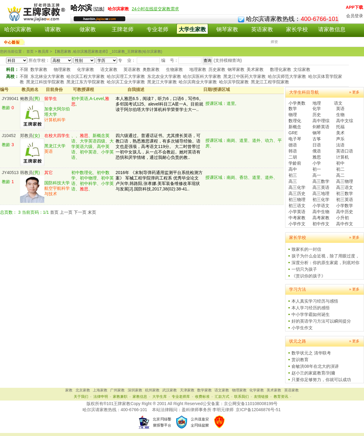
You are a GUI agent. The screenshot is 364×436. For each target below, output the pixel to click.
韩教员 (26, 172)
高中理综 (320, 120)
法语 (340, 145)
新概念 (294, 126)
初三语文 (296, 205)
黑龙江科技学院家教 (45, 81)
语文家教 (108, 69)
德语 (292, 145)
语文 (338, 103)
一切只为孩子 (304, 269)
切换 (99, 8)
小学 (316, 163)
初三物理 (296, 199)
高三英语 (320, 187)
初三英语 (344, 199)
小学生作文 (302, 327)
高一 (316, 175)
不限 (24, 69)
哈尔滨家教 (18, 29)
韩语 (292, 151)
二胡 (292, 157)
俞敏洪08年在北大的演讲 (315, 366)
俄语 (316, 151)
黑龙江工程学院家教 (270, 81)
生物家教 (174, 69)
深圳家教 (135, 390)
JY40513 (10, 172)
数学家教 (38, 69)
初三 (292, 175)
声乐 (340, 138)
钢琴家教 (227, 29)
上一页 (66, 212)
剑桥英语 (320, 126)
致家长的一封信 (306, 249)
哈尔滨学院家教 (234, 81)
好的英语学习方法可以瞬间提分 (321, 321)
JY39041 (10, 98)
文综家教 (301, 69)
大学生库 (159, 396)
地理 (316, 103)
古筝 (316, 138)
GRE (293, 132)
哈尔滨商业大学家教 (198, 81)
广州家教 (117, 390)
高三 (292, 181)
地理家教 (197, 69)
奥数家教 (151, 69)
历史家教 (216, 69)
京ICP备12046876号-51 (258, 409)
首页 (54, 212)
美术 (340, 132)
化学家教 (85, 69)
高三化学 (296, 187)
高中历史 (344, 211)
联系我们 (241, 396)
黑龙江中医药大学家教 (244, 76)
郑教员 (26, 135)
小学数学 (344, 205)
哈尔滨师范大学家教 (287, 76)
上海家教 (100, 390)
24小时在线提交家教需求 (155, 8)
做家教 (87, 29)
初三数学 (344, 193)
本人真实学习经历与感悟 (315, 301)
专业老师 (157, 29)
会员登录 (354, 15)
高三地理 (320, 193)
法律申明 (100, 396)
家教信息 (140, 396)
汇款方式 (222, 396)
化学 (316, 108)
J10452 (9, 135)
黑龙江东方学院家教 (85, 81)
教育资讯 (281, 396)
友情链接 (261, 396)
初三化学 (320, 199)
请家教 (53, 29)
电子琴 (294, 138)
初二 (340, 169)
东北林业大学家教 (47, 76)
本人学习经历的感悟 (311, 307)
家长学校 (297, 29)
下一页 (80, 212)
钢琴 (316, 132)
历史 (316, 114)
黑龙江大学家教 (162, 81)
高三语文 (344, 187)
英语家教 (262, 29)
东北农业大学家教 (164, 76)
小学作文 (296, 223)
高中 (292, 169)
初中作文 (320, 223)
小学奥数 (296, 103)
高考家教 (320, 217)
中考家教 (296, 217)
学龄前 (294, 163)
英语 (340, 108)
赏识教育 (300, 359)
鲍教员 (26, 98)
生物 (340, 114)
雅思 (316, 157)
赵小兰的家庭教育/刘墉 (313, 373)
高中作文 (344, 223)
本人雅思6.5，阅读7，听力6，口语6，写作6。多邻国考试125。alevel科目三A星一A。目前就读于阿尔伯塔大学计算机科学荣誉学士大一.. (159, 104)
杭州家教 (152, 390)
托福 (340, 126)
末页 (92, 212)
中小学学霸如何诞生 (311, 314)
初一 (316, 169)
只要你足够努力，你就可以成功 (321, 379)
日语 (316, 145)
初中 (340, 163)
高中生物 (320, 211)
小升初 (342, 217)
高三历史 (296, 193)
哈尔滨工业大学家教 (126, 81)
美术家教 (255, 69)
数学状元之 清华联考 (311, 352)
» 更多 (354, 92)
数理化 (294, 120)
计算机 (342, 157)
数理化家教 (280, 69)
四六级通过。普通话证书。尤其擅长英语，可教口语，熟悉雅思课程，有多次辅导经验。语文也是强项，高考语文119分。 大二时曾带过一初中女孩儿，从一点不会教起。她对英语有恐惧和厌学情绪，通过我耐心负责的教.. (158, 146)
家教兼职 (120, 396)
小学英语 (296, 211)
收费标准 (202, 396)
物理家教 (62, 69)
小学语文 (320, 205)
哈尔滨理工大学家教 (126, 76)
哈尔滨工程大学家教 (85, 76)
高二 (340, 175)
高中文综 (344, 120)
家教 (68, 390)
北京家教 (83, 390)
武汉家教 (169, 390)
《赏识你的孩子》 (308, 275)
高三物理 (344, 181)
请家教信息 (331, 29)
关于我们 (81, 396)
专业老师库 (181, 396)
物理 (292, 114)
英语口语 (344, 151)
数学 (292, 108)
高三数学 (320, 181)
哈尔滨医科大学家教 (202, 76)
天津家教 (187, 390)
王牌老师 (122, 29)
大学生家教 (192, 29)
